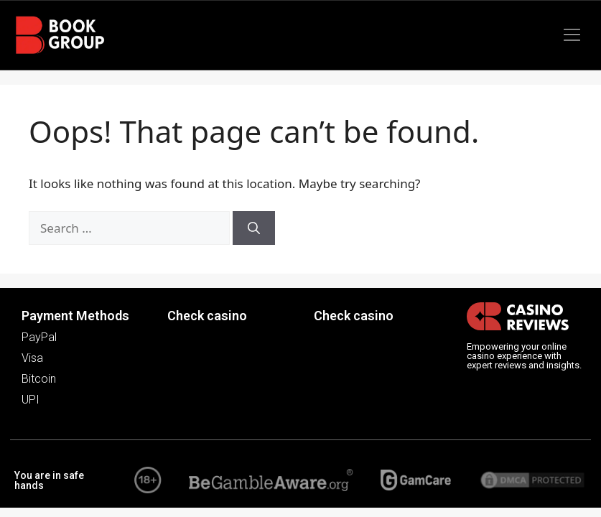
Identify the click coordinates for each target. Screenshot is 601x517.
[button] (572, 35)
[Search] (254, 228)
